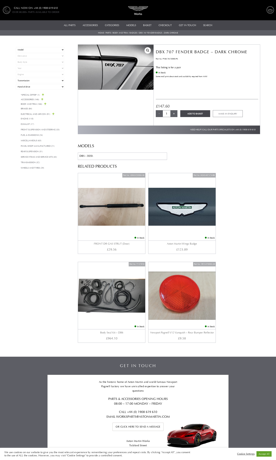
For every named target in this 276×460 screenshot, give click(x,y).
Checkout (230, 391)
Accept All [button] (264, 453)
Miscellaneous (31, 140)
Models (62, 391)
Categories (42, 391)
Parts (108, 33)
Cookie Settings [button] (246, 454)
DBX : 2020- (86, 156)
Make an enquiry (227, 113)
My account (253, 391)
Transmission (30, 162)
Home (101, 33)
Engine (27, 118)
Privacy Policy (190, 391)
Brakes (26, 108)
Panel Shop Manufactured (38, 146)
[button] (148, 50)
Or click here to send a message (138, 314)
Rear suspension (32, 151)
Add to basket (195, 113)
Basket (211, 391)
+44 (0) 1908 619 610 (245, 129)
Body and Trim (120, 33)
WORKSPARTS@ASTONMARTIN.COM (143, 305)
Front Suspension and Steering (40, 129)
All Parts (21, 391)
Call (123, 300)
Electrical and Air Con (35, 114)
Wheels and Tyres (32, 168)
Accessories (30, 99)
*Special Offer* (30, 95)
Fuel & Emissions (32, 135)
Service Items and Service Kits (39, 157)
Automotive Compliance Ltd (126, 434)
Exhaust (27, 124)
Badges (133, 33)
